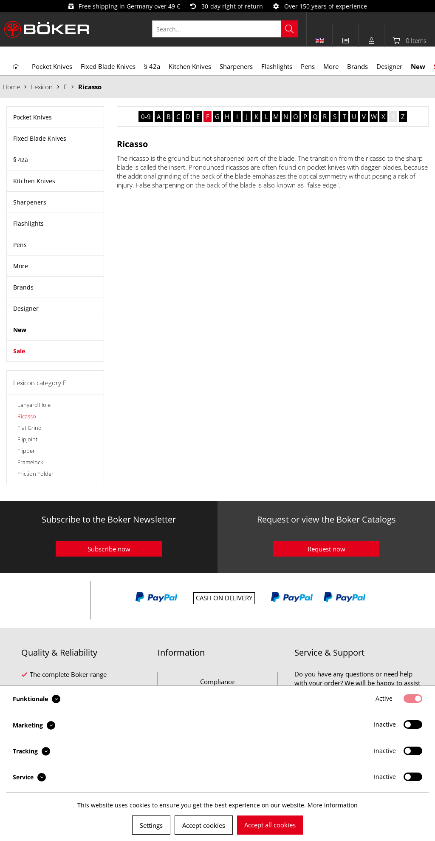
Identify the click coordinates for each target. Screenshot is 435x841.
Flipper (26, 451)
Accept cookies (203, 825)
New (19, 330)
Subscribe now (109, 549)
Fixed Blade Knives (39, 138)
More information (333, 805)
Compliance (217, 681)
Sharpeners (29, 202)
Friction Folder (35, 473)
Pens (20, 245)
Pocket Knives (32, 117)
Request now (326, 549)
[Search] (289, 28)
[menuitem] (229, 29)
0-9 (146, 116)
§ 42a (20, 160)
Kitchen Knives (34, 181)
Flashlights (28, 223)
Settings (151, 825)
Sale (19, 351)
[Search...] (225, 28)
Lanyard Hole (34, 405)
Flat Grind (29, 428)
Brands (23, 287)
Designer (26, 308)
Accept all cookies (270, 825)
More (20, 266)
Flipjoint (27, 439)
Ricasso (26, 416)
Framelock (30, 462)
